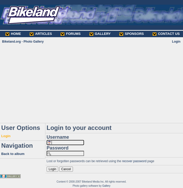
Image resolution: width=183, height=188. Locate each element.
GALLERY (100, 34)
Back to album (12, 154)
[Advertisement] (91, 83)
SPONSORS (131, 34)
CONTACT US (166, 34)
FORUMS (70, 34)
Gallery (106, 185)
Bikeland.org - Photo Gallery (23, 41)
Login (176, 41)
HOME (13, 34)
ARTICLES (41, 34)
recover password (134, 161)
